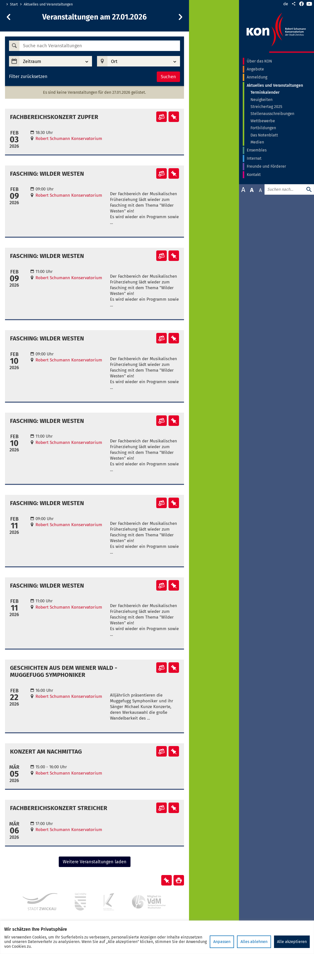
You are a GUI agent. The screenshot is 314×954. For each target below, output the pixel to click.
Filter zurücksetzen (28, 76)
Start (14, 4)
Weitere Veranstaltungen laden (94, 862)
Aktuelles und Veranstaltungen (48, 4)
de (285, 3)
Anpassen (221, 941)
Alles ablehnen (254, 941)
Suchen (168, 76)
